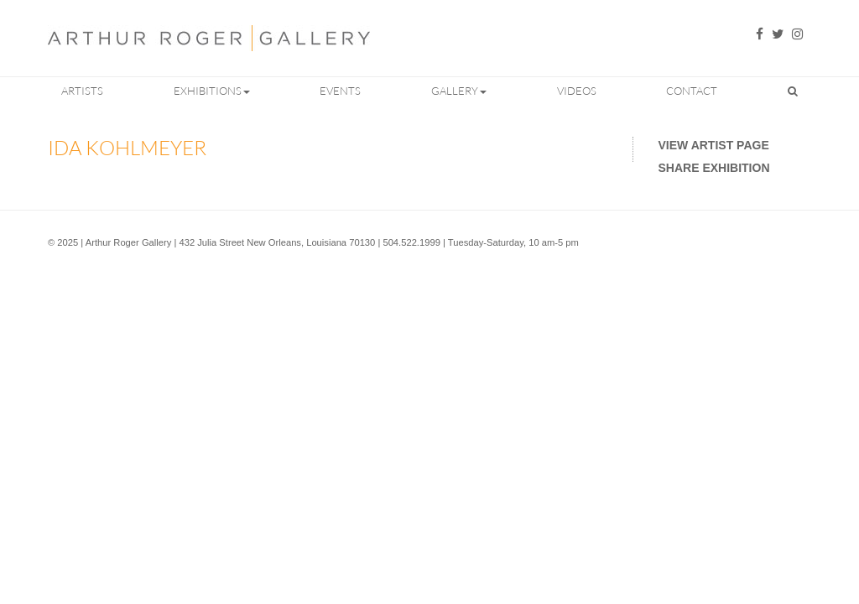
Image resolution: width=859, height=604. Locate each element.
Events (340, 90)
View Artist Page (714, 145)
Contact (691, 90)
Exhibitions (212, 90)
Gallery (459, 90)
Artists (82, 90)
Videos (576, 90)
